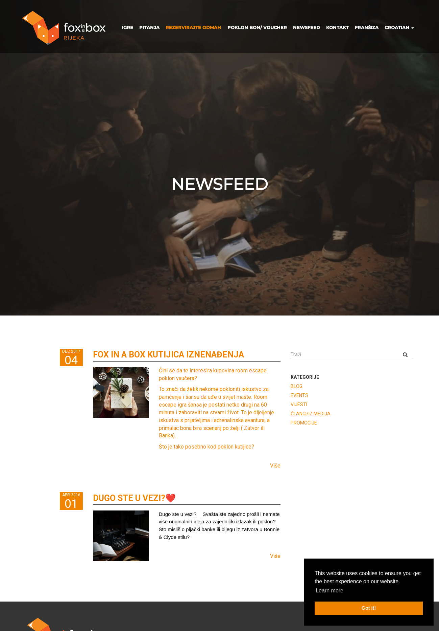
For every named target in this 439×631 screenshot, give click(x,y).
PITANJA (149, 27)
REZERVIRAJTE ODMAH (193, 27)
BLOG (296, 386)
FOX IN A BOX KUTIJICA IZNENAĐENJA (168, 355)
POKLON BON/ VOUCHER (257, 27)
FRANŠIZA (367, 27)
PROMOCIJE (304, 423)
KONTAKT (337, 27)
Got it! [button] (369, 608)
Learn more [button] (329, 590)
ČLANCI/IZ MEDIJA (311, 413)
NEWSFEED (306, 27)
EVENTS (299, 395)
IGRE (127, 27)
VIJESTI (299, 404)
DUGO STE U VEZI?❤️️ (134, 498)
